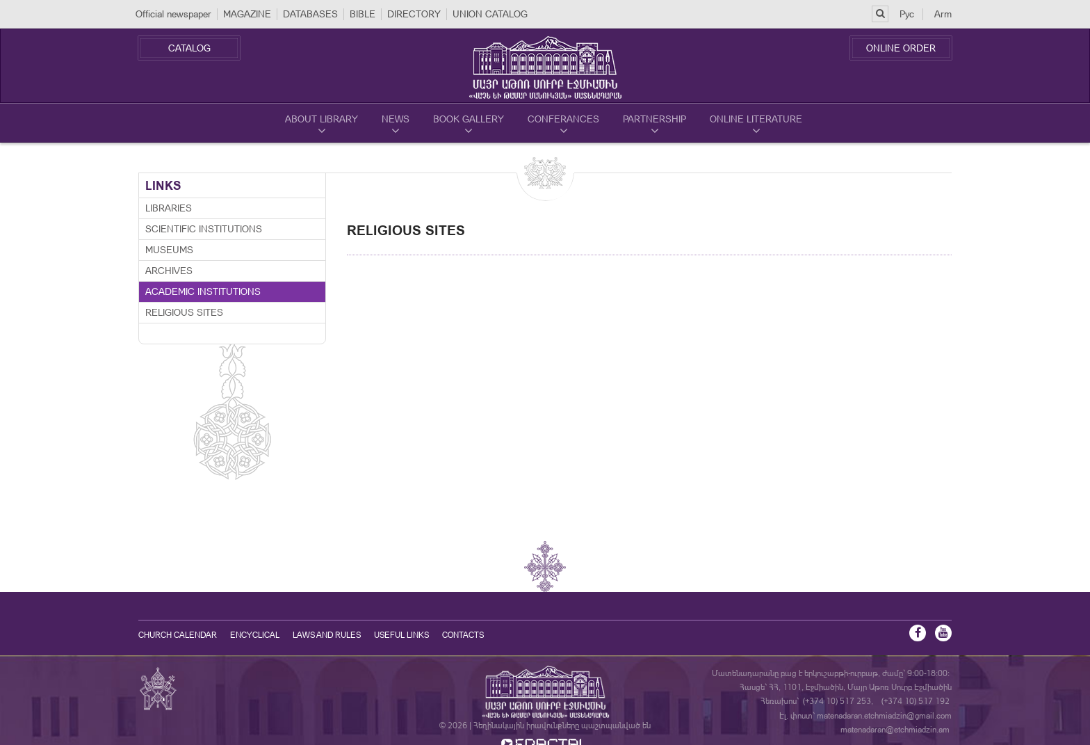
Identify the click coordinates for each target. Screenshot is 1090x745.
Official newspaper (173, 13)
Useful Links (401, 635)
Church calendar (177, 635)
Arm (943, 13)
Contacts (463, 635)
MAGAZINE (247, 13)
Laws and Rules (327, 635)
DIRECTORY (414, 13)
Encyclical (254, 635)
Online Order (901, 48)
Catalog (189, 48)
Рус (907, 13)
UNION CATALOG (490, 13)
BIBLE (362, 13)
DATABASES (310, 13)
